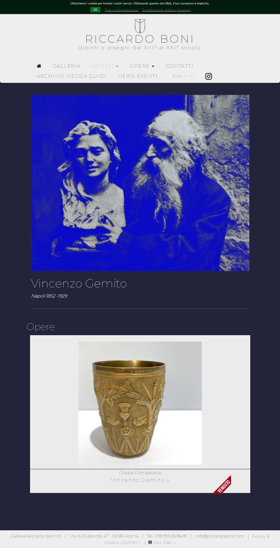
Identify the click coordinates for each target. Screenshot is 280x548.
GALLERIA (66, 66)
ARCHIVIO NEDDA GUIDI (72, 76)
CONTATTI (179, 66)
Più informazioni (122, 10)
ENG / (183, 76)
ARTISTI (105, 66)
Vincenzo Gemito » (140, 480)
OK (95, 9)
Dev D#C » (162, 542)
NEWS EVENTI (138, 76)
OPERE (142, 66)
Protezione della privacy (166, 10)
